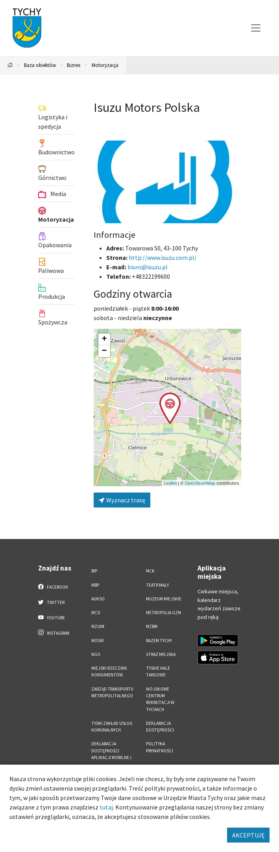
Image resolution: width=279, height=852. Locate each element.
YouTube (51, 617)
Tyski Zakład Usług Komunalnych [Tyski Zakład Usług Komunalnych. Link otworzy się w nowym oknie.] (112, 726)
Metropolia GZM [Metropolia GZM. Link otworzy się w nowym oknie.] (163, 612)
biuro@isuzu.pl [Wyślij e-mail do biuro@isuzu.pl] (147, 267)
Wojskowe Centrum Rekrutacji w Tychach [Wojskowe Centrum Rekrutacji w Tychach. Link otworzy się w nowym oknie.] (160, 699)
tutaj (106, 807)
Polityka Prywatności (159, 747)
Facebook (53, 586)
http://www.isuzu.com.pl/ (163, 257)
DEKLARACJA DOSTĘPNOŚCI (160, 726)
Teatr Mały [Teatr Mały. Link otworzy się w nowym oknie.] (157, 585)
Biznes (73, 65)
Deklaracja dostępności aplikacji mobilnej (111, 750)
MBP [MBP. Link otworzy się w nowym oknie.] (95, 585)
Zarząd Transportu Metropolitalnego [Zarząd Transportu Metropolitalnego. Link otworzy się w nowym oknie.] (112, 692)
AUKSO (98, 599)
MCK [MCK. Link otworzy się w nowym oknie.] (150, 571)
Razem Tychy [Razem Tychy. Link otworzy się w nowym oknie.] (159, 640)
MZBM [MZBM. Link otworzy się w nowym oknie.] (151, 626)
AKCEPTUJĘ (248, 835)
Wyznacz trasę (122, 500)
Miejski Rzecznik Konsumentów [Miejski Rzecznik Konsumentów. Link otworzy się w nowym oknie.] (109, 671)
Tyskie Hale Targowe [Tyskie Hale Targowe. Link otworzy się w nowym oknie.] (158, 671)
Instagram (54, 632)
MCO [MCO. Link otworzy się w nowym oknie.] (95, 612)
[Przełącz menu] (255, 28)
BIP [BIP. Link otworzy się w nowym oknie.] (94, 571)
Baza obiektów (40, 65)
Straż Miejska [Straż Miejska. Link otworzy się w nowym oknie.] (161, 654)
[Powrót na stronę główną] (10, 65)
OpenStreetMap (200, 483)
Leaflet (170, 483)
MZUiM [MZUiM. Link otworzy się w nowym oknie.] (97, 626)
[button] (170, 408)
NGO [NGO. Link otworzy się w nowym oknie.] (95, 654)
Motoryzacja (105, 65)
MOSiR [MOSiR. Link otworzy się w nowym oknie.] (97, 640)
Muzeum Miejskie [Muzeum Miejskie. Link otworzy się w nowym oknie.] (163, 599)
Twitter (51, 602)
